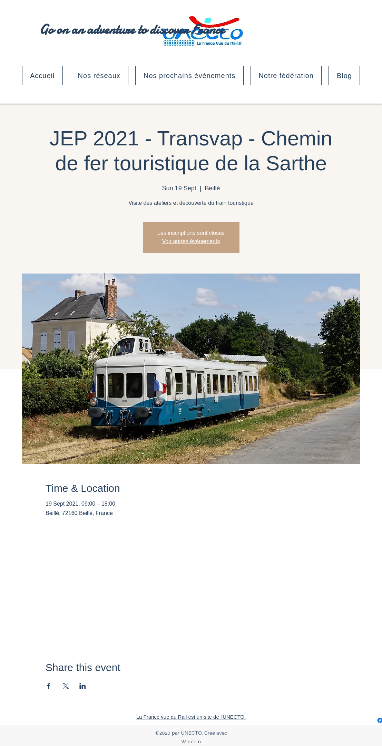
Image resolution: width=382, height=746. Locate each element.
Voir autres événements (191, 241)
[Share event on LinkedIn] (82, 686)
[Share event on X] (65, 686)
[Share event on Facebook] (49, 686)
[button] (99, 75)
